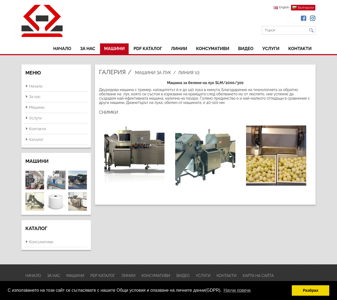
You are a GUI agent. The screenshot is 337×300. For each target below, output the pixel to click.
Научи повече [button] (237, 290)
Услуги (270, 48)
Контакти (300, 48)
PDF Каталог (147, 48)
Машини (114, 48)
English (284, 7)
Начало (62, 48)
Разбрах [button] (310, 290)
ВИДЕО (245, 48)
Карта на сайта (258, 275)
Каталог (36, 139)
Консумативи (212, 48)
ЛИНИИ (179, 48)
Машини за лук (153, 72)
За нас (87, 48)
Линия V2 (189, 72)
